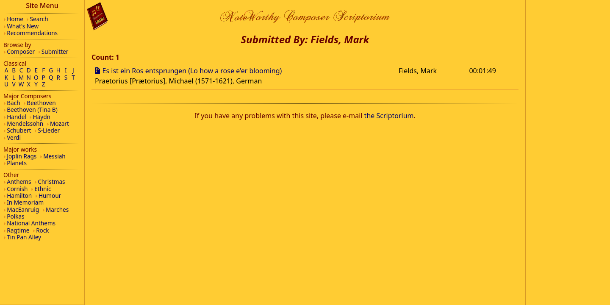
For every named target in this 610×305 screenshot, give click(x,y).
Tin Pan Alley (24, 237)
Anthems (19, 181)
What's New (23, 26)
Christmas (51, 181)
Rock (42, 230)
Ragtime (18, 230)
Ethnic (42, 189)
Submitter (55, 51)
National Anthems (31, 223)
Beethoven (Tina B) (32, 109)
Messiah (54, 156)
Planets (17, 163)
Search (39, 19)
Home (15, 19)
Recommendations (32, 33)
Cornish (17, 189)
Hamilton (19, 195)
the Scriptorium (389, 115)
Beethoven (41, 103)
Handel (16, 117)
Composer (21, 51)
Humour (50, 195)
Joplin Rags (21, 156)
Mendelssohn (25, 123)
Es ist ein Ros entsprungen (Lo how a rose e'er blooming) (192, 70)
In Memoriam (25, 202)
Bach (13, 103)
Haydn (41, 117)
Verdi (14, 137)
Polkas (15, 216)
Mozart (59, 123)
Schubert (19, 130)
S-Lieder (49, 130)
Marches (57, 209)
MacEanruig (23, 209)
